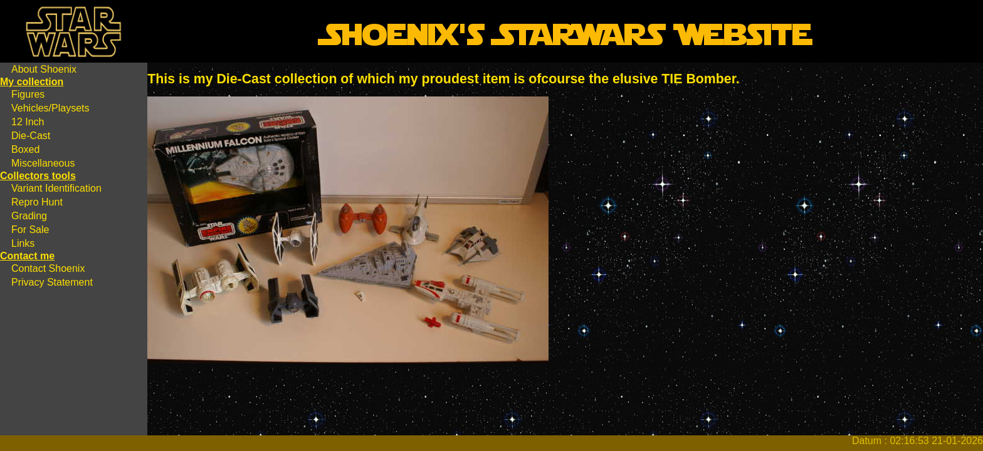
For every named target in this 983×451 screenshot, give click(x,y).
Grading (29, 215)
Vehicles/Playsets (50, 108)
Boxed (25, 149)
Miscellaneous (43, 163)
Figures (28, 94)
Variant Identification (56, 188)
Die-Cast (30, 135)
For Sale (30, 229)
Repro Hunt (37, 202)
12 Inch (27, 122)
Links (22, 243)
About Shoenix (43, 69)
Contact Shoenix (48, 268)
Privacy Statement (52, 282)
